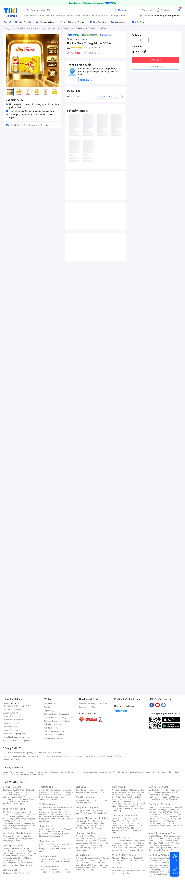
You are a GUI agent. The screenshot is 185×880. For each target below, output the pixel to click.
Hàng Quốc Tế (119, 787)
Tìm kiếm (122, 10)
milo (81, 772)
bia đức (106, 15)
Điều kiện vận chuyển (53, 738)
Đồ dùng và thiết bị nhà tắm (92, 843)
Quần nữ (56, 790)
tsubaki (40, 774)
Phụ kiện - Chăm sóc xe (122, 858)
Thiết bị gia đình (25, 873)
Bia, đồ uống (12, 821)
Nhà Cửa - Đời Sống (86, 833)
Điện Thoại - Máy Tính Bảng (17, 833)
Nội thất (88, 841)
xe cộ (41, 15)
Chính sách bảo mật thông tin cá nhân (59, 717)
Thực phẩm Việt (24, 814)
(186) (85, 47)
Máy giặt (156, 795)
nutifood (110, 772)
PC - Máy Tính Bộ (87, 828)
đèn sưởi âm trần (160, 874)
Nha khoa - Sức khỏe (127, 848)
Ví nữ (66, 859)
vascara (6, 772)
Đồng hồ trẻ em (102, 813)
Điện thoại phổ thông (16, 838)
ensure (54, 772)
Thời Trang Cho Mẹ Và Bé (13, 790)
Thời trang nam (47, 804)
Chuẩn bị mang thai (16, 804)
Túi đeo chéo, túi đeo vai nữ (50, 859)
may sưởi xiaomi (161, 865)
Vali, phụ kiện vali (101, 792)
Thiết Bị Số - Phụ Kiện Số (124, 815)
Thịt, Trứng (15, 812)
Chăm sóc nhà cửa (18, 828)
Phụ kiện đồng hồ (88, 813)
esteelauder (21, 772)
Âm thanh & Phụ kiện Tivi (159, 790)
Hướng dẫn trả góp (10, 730)
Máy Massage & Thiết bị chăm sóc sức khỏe (19, 854)
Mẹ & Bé (127, 799)
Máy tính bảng (14, 841)
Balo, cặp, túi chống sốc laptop (92, 791)
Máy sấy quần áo (161, 799)
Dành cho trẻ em (15, 823)
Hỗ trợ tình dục (24, 863)
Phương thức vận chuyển (13, 720)
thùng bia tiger (118, 15)
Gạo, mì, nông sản (16, 819)
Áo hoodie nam (50, 812)
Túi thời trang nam (48, 866)
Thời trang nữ (46, 787)
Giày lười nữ (61, 834)
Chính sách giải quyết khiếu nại (57, 721)
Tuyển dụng (49, 710)
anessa (140, 772)
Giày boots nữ (49, 834)
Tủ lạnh (156, 792)
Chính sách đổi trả (10, 727)
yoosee (148, 772)
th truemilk (32, 772)
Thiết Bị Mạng (90, 826)
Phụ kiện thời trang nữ (85, 800)
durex (60, 772)
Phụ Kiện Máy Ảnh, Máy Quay (161, 836)
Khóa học (134, 841)
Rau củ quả (12, 814)
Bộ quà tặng (88, 869)
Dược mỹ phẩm (26, 865)
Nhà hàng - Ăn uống (126, 845)
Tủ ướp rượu (175, 799)
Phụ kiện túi (65, 861)
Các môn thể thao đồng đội (165, 819)
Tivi (154, 797)
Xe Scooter (134, 860)
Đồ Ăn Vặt (85, 865)
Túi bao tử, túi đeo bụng (61, 872)
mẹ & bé (50, 15)
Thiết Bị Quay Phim (163, 848)
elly (75, 772)
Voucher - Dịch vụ (121, 837)
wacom (133, 772)
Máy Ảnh (170, 850)
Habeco (83, 39)
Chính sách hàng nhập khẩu (14, 734)
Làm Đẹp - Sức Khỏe (13, 845)
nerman (125, 772)
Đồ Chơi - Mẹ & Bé (12, 787)
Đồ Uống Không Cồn (90, 867)
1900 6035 (14, 760)
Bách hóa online (124, 801)
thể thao (86, 15)
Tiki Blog (48, 707)
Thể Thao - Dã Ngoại (159, 804)
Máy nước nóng (164, 797)
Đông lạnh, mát (20, 816)
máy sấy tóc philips (166, 860)
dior (12, 772)
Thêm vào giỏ (155, 66)
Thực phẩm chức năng (17, 851)
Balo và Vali (82, 787)
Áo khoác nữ (59, 792)
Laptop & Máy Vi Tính (132, 804)
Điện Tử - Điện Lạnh (159, 787)
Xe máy (120, 860)
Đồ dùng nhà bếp (10, 873)
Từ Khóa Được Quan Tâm (161, 855)
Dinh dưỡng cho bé (16, 797)
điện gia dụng (30, 15)
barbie (40, 772)
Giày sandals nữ (53, 831)
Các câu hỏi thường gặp (13, 709)
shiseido (6, 774)
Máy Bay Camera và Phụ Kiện (164, 849)
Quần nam (55, 807)
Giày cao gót (44, 829)
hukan (23, 774)
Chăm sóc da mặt (10, 849)
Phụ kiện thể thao (165, 812)
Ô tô (126, 860)
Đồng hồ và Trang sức (87, 807)
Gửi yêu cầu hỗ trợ (10, 713)
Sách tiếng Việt (118, 871)
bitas (176, 772)
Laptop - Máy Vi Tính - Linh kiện (92, 818)
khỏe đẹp (60, 15)
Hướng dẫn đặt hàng (11, 716)
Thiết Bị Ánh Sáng (165, 838)
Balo (77, 790)
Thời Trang (134, 790)
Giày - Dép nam (47, 841)
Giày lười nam (44, 844)
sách (78, 15)
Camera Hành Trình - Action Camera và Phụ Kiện (164, 840)
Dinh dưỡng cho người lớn (18, 799)
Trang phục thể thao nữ (158, 807)
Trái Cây (6, 812)
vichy (29, 774)
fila (34, 774)
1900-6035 (15, 704)
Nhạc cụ (95, 848)
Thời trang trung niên (53, 799)
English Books (127, 873)
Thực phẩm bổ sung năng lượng (165, 824)
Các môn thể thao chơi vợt (165, 820)
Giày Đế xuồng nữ (55, 836)
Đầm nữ (49, 790)
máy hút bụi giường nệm (164, 868)
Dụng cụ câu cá (160, 816)
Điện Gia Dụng (10, 870)
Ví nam (42, 869)
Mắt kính (98, 800)
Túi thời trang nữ (47, 856)
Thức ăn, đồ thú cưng (16, 826)
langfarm (15, 774)
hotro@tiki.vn (24, 737)
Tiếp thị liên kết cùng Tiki (54, 731)
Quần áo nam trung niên (54, 819)
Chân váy (57, 795)
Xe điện (137, 858)
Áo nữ (41, 790)
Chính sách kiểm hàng (12, 723)
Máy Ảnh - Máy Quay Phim (162, 833)
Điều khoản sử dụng (52, 724)
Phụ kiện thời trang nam (91, 801)
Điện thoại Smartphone (12, 836)
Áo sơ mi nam (55, 810)
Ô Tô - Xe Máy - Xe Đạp (124, 855)
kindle (117, 772)
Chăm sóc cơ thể (15, 853)
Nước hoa (12, 863)
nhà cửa (70, 15)
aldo (95, 772)
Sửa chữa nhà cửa (88, 838)
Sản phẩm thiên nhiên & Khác (17, 857)
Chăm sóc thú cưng (84, 858)
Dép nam (52, 846)
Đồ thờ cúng (85, 848)
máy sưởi (152, 858)
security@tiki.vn (23, 740)
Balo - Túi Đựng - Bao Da (164, 843)
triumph (102, 772)
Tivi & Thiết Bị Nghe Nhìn (126, 807)
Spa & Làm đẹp (130, 843)
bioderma (69, 772)
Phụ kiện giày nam (52, 849)
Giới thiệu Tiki (49, 704)
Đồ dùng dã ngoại (165, 810)
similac (161, 772)
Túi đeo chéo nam (54, 869)
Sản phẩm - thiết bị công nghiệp (128, 805)
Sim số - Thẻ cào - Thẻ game (133, 850)
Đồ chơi (29, 790)
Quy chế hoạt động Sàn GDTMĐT (93, 704)
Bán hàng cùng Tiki (87, 707)
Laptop (99, 828)
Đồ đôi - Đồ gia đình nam (58, 814)
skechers (88, 772)
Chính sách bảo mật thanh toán (57, 714)
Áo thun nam (44, 807)
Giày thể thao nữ (169, 823)
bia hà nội (96, 15)
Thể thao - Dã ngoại (124, 795)
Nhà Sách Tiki (119, 867)
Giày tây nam (57, 844)
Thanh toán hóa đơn (120, 841)
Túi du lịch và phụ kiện (90, 790)
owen (47, 772)
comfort (168, 772)
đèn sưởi (161, 858)
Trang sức (80, 811)
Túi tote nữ (54, 861)
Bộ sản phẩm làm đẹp (18, 864)
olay (155, 772)
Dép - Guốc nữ (57, 829)
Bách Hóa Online (84, 855)
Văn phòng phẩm (133, 871)
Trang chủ (147, 10)
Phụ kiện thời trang (85, 797)
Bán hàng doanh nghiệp (54, 735)
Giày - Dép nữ (46, 826)
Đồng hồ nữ (90, 811)
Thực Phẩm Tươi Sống (14, 808)
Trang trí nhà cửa (83, 836)
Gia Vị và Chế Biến (88, 863)
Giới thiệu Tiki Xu (51, 728)
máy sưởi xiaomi (167, 867)
